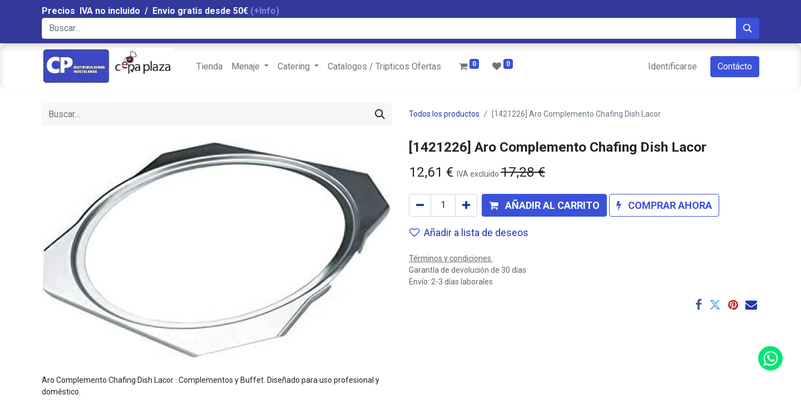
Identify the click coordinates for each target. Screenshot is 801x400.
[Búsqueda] (747, 28)
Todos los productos (444, 113)
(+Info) (264, 11)
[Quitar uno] (420, 205)
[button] (544, 205)
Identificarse (672, 66)
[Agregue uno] (466, 205)
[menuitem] (209, 67)
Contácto (735, 66)
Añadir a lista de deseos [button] (468, 232)
